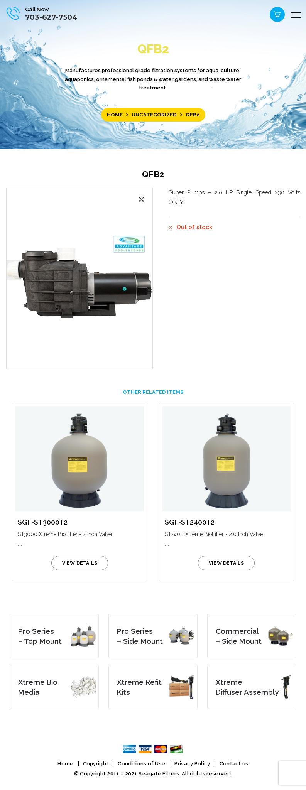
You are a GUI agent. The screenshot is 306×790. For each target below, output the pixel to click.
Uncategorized (154, 115)
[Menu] (295, 15)
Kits (139, 687)
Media (37, 687)
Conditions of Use (141, 763)
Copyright (96, 763)
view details (79, 563)
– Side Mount (140, 636)
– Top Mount (40, 636)
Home (115, 115)
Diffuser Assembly (247, 687)
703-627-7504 (51, 17)
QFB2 (153, 174)
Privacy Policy (192, 763)
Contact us (234, 763)
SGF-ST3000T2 (43, 522)
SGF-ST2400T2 (190, 522)
